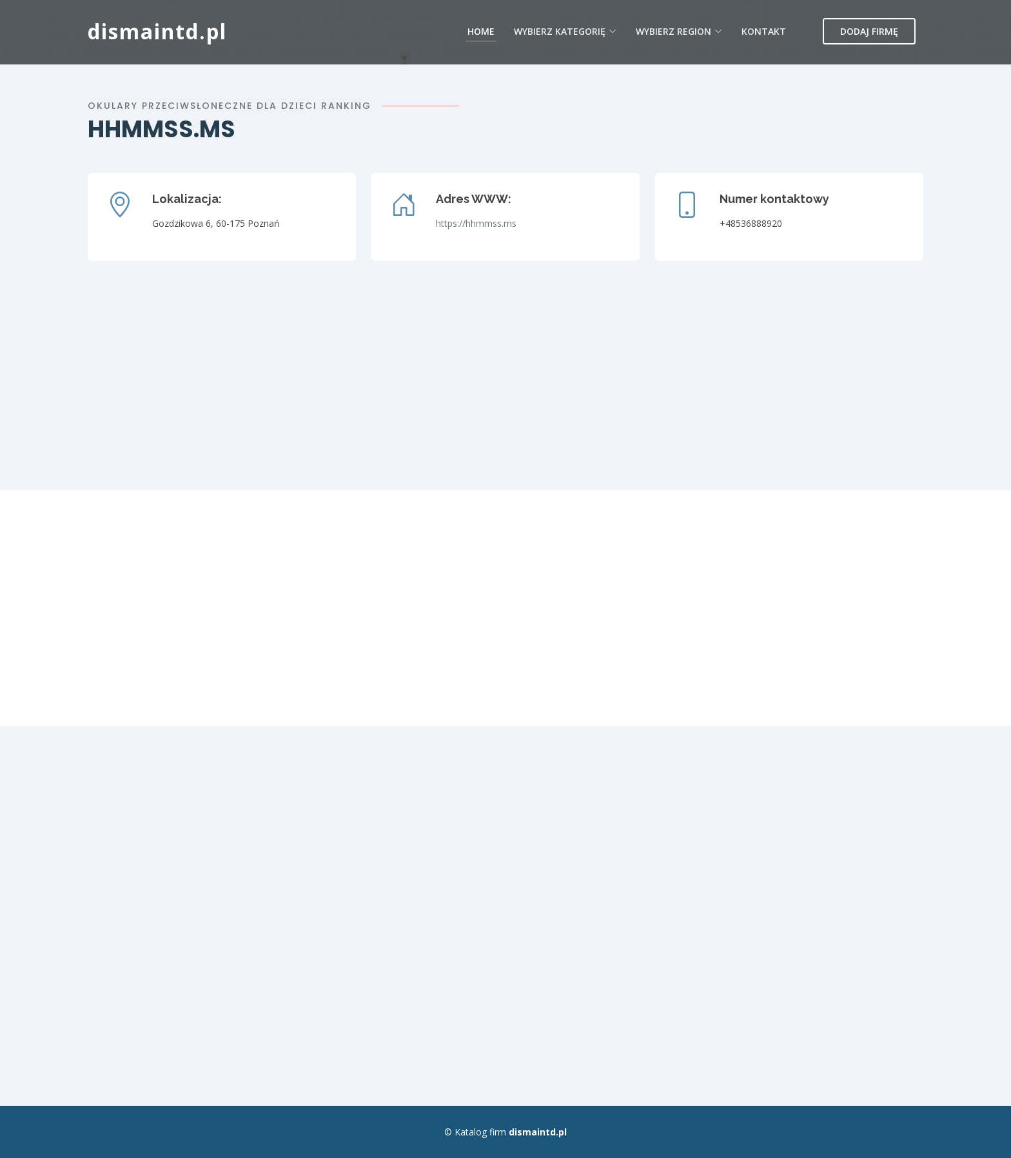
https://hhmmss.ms (476, 223)
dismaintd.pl (157, 31)
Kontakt (763, 31)
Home (481, 31)
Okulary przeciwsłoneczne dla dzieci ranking (229, 105)
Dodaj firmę (869, 31)
